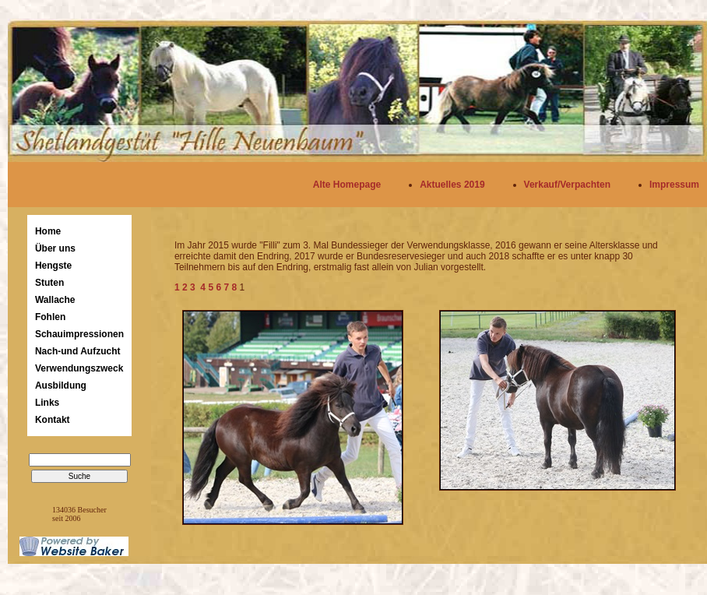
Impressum (674, 184)
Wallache (55, 299)
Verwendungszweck (79, 368)
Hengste (53, 265)
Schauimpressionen (79, 334)
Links (47, 402)
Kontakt (52, 419)
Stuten (49, 282)
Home (48, 231)
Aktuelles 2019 (452, 184)
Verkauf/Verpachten (567, 184)
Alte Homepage (347, 184)
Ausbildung (60, 385)
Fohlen (50, 317)
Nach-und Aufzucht (78, 351)
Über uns (55, 248)
